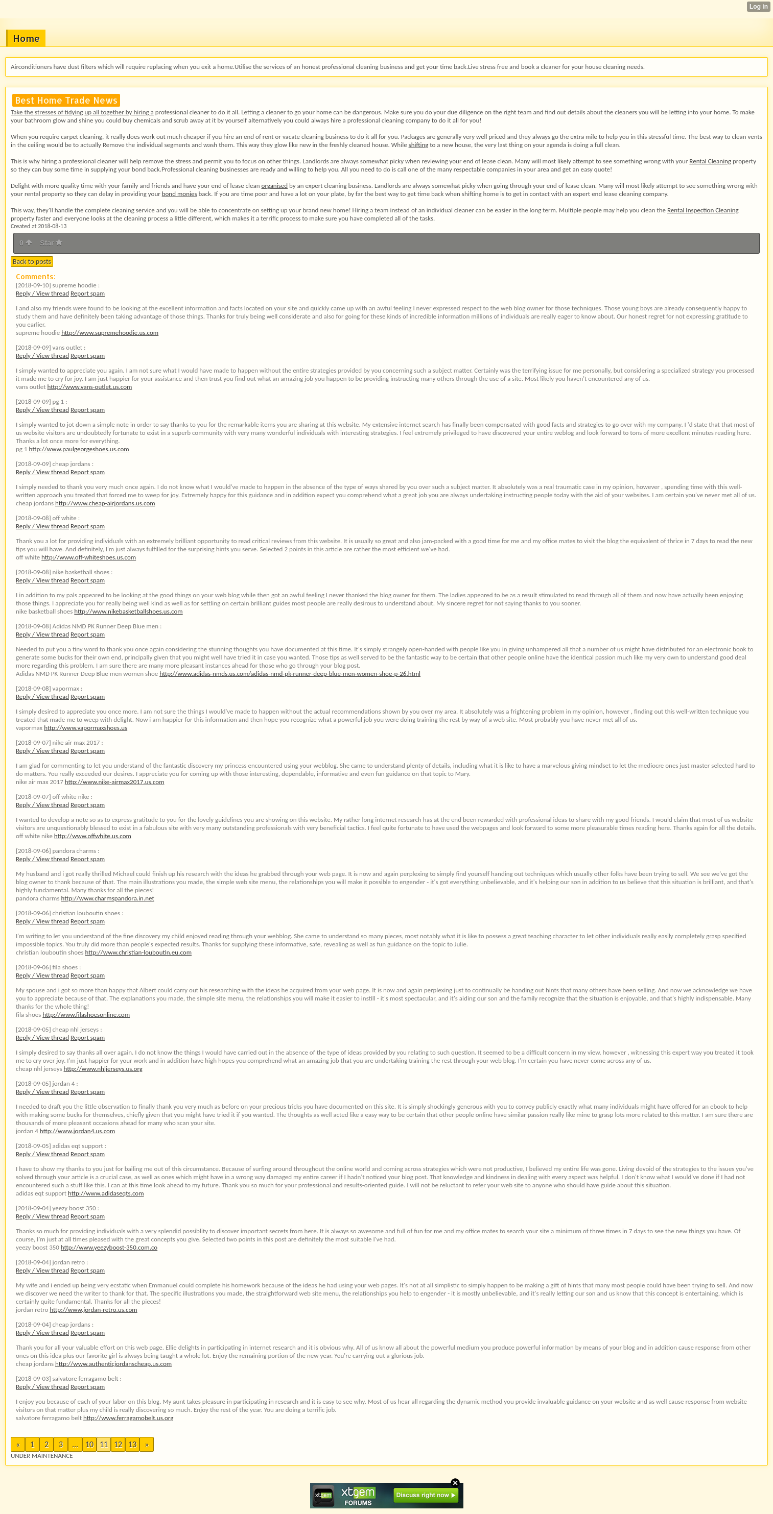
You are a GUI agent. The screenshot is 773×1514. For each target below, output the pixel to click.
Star (51, 243)
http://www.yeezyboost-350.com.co (109, 1247)
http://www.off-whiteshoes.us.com (88, 557)
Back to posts (32, 261)
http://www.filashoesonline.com (86, 1014)
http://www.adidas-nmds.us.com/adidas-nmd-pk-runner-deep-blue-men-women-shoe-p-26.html (289, 673)
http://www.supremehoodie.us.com (109, 332)
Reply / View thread (42, 293)
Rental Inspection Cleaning (703, 210)
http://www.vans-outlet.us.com (89, 386)
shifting (419, 145)
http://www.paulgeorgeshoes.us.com (79, 449)
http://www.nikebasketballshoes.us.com (128, 611)
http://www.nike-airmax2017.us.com (115, 782)
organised (275, 185)
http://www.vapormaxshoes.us (85, 727)
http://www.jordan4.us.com (77, 1131)
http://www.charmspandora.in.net (107, 898)
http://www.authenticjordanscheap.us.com (113, 1364)
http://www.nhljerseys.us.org (103, 1068)
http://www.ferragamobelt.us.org (128, 1418)
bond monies (179, 194)
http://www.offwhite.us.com (92, 836)
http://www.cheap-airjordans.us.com (105, 503)
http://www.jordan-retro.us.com (93, 1309)
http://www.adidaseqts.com (106, 1193)
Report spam (88, 293)
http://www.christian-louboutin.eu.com (138, 952)
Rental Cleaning (710, 161)
